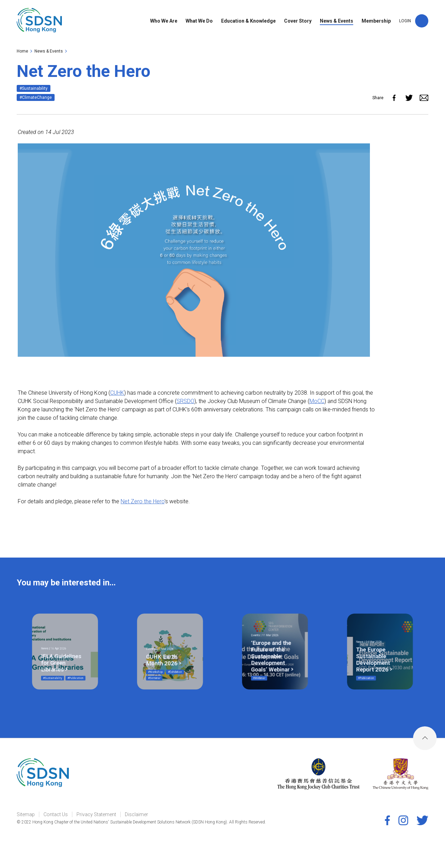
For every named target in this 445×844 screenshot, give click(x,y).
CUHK (117, 392)
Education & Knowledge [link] (248, 22)
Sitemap (26, 814)
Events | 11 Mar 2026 (270, 644)
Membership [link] (376, 22)
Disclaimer (136, 814)
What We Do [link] (199, 22)
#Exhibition (172, 661)
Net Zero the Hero (142, 501)
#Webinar (267, 664)
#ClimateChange (35, 97)
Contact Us (55, 814)
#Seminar (162, 664)
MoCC (316, 401)
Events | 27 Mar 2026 (165, 650)
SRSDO (185, 401)
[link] (40, 22)
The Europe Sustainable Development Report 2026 (377, 655)
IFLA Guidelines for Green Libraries (63, 657)
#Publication (70, 664)
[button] (421, 22)
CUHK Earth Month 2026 (166, 655)
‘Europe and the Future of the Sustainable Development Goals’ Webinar (273, 654)
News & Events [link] (336, 22)
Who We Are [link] (163, 22)
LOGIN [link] (405, 21)
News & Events (48, 51)
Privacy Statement (96, 814)
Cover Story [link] (298, 22)
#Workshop (163, 661)
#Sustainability (33, 88)
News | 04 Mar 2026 (375, 647)
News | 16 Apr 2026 (59, 650)
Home (22, 51)
